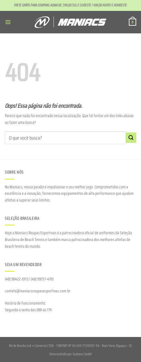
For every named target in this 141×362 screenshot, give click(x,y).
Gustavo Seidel (82, 354)
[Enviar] (131, 138)
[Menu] (8, 22)
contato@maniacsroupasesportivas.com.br (37, 291)
